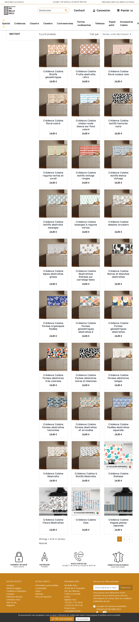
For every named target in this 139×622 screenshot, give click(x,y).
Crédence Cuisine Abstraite (53, 475)
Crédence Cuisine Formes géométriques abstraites (118, 327)
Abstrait (14, 34)
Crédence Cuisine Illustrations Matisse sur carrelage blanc (86, 275)
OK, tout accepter (62, 619)
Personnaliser (83, 619)
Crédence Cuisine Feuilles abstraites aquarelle (118, 427)
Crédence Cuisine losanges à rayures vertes (86, 224)
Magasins (10, 605)
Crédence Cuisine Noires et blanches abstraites (118, 273)
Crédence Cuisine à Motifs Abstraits (86, 475)
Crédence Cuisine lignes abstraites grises (53, 273)
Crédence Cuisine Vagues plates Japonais (118, 522)
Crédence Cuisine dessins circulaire (118, 223)
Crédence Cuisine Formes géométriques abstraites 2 (86, 327)
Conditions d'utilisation (16, 591)
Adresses (39, 594)
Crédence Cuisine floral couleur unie (118, 73)
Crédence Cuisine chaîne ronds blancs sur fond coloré (86, 125)
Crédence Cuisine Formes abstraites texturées (53, 427)
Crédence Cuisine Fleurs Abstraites (53, 521)
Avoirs (38, 591)
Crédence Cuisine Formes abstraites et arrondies (86, 427)
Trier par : (94, 34)
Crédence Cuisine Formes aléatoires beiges (118, 378)
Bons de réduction (43, 596)
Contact (79, 10)
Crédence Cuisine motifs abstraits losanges (53, 224)
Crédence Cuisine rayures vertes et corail (53, 175)
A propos (10, 594)
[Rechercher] (53, 10)
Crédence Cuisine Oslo (86, 521)
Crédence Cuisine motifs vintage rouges (86, 175)
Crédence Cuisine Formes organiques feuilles (53, 326)
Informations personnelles (46, 585)
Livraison (10, 585)
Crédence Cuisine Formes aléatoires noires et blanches (86, 378)
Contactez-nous (13, 599)
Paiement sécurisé (14, 596)
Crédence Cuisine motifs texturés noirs (118, 123)
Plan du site (11, 602)
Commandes (41, 588)
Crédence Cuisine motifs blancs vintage (118, 175)
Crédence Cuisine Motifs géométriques (53, 74)
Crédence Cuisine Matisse (118, 475)
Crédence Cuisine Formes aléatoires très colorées (53, 378)
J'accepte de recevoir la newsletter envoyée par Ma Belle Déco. (112, 607)
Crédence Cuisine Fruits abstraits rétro (86, 74)
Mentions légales (13, 588)
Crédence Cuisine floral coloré (53, 122)
